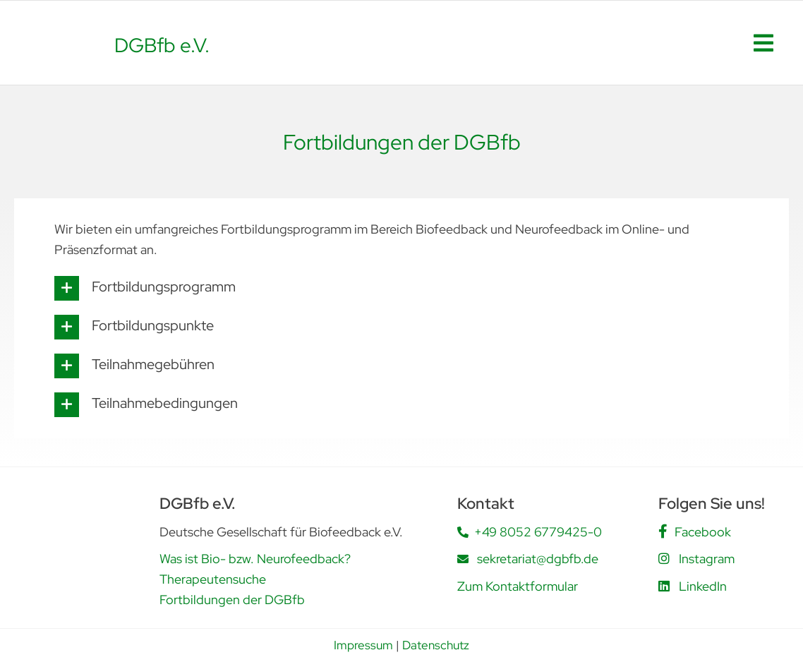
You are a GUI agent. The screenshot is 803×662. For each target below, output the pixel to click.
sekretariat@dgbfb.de (537, 558)
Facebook (703, 532)
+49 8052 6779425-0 (538, 532)
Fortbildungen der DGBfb (232, 599)
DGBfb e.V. (162, 45)
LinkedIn (703, 586)
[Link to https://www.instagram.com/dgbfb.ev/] (664, 558)
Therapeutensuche (212, 579)
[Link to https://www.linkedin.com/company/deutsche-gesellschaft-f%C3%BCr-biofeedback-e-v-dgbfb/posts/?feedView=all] (664, 585)
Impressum (363, 645)
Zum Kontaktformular (517, 586)
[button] (401, 288)
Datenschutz (435, 645)
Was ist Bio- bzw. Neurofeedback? (255, 558)
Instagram (707, 558)
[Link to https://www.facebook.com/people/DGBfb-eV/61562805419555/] (663, 531)
